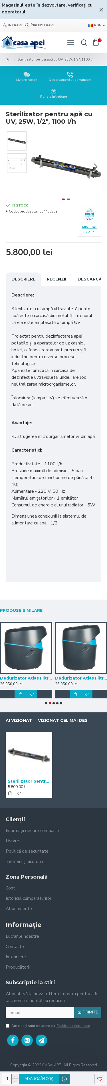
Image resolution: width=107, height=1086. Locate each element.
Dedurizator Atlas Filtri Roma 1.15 (81, 678)
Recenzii (56, 279)
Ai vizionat (19, 720)
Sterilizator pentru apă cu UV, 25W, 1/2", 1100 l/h (29, 781)
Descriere (23, 279)
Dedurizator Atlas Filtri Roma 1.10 (26, 678)
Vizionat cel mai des (63, 720)
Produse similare (21, 610)
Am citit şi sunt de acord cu (48, 1025)
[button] (95, 166)
